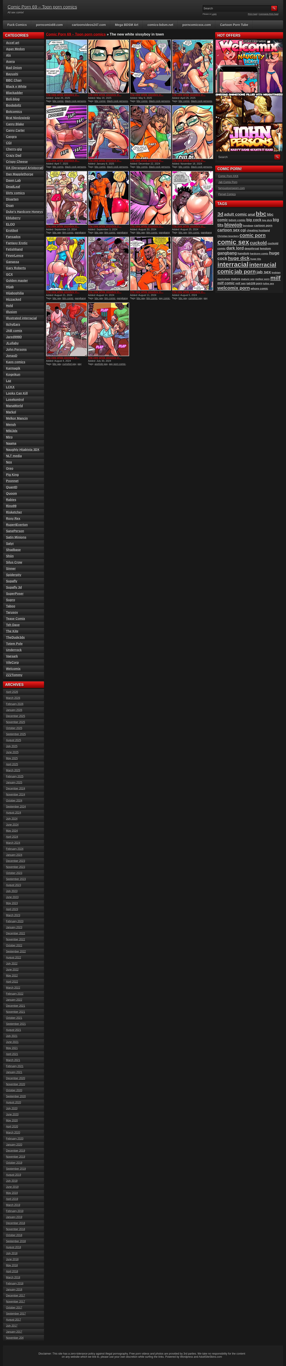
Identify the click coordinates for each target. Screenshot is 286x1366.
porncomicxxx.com (196, 25)
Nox (9, 462)
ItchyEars (13, 324)
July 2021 (11, 1036)
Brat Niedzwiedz (18, 118)
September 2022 (16, 951)
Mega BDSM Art (127, 25)
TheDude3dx (15, 637)
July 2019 (11, 1180)
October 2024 (14, 800)
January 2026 (14, 710)
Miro (9, 437)
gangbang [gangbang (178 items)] (227, 253)
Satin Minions (16, 537)
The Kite (12, 631)
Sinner (11, 568)
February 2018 (14, 1283)
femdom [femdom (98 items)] (265, 248)
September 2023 (16, 879)
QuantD (11, 487)
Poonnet (12, 481)
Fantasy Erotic (16, 243)
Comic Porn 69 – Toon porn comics (42, 6)
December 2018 (15, 1223)
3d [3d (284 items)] (220, 214)
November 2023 (15, 867)
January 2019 (14, 1217)
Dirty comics (15, 193)
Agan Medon (15, 49)
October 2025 (14, 728)
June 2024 (12, 824)
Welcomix (13, 668)
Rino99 (11, 506)
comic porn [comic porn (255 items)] (252, 235)
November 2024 (15, 794)
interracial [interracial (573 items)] (232, 264)
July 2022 (11, 963)
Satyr (10, 543)
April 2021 (12, 1054)
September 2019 (16, 1168)
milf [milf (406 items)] (275, 278)
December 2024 (15, 788)
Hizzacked (13, 299)
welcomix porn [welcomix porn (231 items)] (233, 287)
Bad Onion (14, 68)
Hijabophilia (15, 293)
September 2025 (16, 734)
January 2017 (14, 1331)
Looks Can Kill (17, 393)
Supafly (11, 581)
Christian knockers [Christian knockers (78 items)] (228, 236)
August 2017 (13, 1319)
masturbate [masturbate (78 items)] (223, 279)
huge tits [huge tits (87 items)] (255, 259)
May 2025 (12, 758)
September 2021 (16, 1024)
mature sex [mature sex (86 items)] (247, 279)
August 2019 (13, 1174)
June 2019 (12, 1186)
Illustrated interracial (21, 318)
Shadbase (13, 550)
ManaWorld (14, 406)
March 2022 (13, 987)
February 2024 (14, 848)
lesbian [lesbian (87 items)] (276, 272)
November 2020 (15, 1084)
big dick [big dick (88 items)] (267, 220)
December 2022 (15, 933)
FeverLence (14, 255)
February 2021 (14, 1066)
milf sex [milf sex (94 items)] (240, 283)
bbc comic (58, 101)
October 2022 (14, 945)
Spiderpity (13, 575)
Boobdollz (13, 105)
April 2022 (12, 981)
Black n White (16, 86)
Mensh (11, 424)
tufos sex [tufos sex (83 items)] (268, 283)
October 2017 (14, 1307)
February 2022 (14, 993)
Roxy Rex (13, 518)
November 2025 (15, 722)
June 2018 (12, 1259)
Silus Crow (14, 562)
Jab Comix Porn (227, 182)
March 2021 (13, 1060)
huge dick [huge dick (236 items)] (239, 258)
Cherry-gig (14, 149)
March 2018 (13, 1277)
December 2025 (15, 716)
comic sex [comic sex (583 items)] (233, 242)
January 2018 (14, 1289)
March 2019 (13, 1205)
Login (214, 14)
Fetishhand (14, 249)
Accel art (12, 42)
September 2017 (16, 1313)
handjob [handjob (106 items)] (243, 253)
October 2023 (14, 873)
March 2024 (13, 842)
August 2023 (13, 885)
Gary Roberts (16, 268)
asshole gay (101, 364)
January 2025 (14, 782)
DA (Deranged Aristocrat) (24, 168)
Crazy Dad (13, 155)
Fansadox (13, 237)
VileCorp (12, 662)
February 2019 (14, 1211)
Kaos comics (15, 362)
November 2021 (15, 1011)
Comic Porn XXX (228, 176)
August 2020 (13, 1102)
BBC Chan (13, 80)
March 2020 (13, 1132)
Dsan (10, 205)
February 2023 (14, 921)
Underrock (14, 650)
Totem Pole (14, 643)
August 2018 (13, 1247)
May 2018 (12, 1265)
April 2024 (12, 836)
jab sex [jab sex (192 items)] (264, 272)
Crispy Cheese (17, 161)
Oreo (9, 468)
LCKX (10, 387)
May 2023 (12, 903)
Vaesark (12, 656)
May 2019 (12, 1193)
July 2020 (11, 1108)
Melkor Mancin (17, 418)
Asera (10, 61)
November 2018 (15, 1229)
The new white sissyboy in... (62, 94)
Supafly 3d (14, 587)
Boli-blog (13, 99)
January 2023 (14, 927)
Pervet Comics (227, 194)
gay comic (164, 298)
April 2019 (12, 1199)
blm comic (68, 232)
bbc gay (57, 232)
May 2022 (12, 975)
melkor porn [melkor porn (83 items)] (262, 279)
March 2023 (13, 915)
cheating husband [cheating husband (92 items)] (258, 230)
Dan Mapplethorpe (19, 174)
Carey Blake (15, 124)
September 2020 (16, 1096)
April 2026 (12, 692)
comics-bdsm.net (160, 25)
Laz (8, 381)
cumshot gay (195, 298)
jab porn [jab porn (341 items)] (245, 272)
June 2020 (12, 1114)
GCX (9, 274)
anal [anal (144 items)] (251, 214)
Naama (11, 443)
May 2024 (12, 830)
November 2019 (15, 1156)
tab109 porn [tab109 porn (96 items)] (254, 283)
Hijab (10, 287)
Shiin (10, 556)
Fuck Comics (17, 25)
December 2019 (15, 1150)
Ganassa (12, 262)
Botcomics (14, 111)
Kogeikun (13, 374)
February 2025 (14, 776)
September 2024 (16, 806)
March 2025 (13, 770)
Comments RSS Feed (268, 14)
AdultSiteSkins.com (210, 1356)
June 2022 (12, 969)
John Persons (16, 349)
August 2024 (13, 812)
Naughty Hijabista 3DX (22, 449)
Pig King (12, 474)
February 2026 (14, 704)
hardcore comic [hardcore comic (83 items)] (259, 253)
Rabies (11, 499)
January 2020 (14, 1144)
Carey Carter (15, 130)
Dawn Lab (13, 180)
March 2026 (13, 698)
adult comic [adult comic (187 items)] (235, 214)
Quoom (11, 493)
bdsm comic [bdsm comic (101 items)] (237, 220)
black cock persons (75, 101)
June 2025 (12, 752)
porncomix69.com (49, 25)
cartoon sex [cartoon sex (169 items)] (228, 230)
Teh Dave (13, 625)
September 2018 (16, 1241)
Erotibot (12, 230)
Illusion (11, 312)
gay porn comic (117, 364)
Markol (11, 412)
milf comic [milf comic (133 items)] (226, 283)
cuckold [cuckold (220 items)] (258, 242)
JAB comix (14, 330)
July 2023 (11, 891)
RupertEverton (17, 525)
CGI (9, 143)
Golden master (17, 280)
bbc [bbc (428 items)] (261, 213)
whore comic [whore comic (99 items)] (259, 288)
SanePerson (15, 531)
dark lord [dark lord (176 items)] (235, 248)
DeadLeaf (13, 186)
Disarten (12, 199)
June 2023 (12, 897)
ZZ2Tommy (14, 675)
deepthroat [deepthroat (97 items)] (251, 248)
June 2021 (12, 1042)
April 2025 (12, 764)
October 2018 (14, 1235)
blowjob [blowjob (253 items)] (233, 225)
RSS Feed (252, 14)
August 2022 (13, 957)
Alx (8, 55)
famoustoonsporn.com (231, 188)
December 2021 (15, 1005)
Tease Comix (15, 618)
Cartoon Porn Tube (234, 25)
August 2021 (13, 1030)
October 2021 (14, 1017)
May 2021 (12, 1048)
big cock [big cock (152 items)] (254, 220)
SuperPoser (15, 593)
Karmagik (13, 368)
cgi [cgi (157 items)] (243, 230)
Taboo (10, 606)
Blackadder (14, 93)
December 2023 (15, 861)
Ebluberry (13, 218)
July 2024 (11, 818)
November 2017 (15, 1301)
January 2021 (14, 1072)
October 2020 (14, 1090)
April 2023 (12, 909)
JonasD (11, 355)
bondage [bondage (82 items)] (248, 225)
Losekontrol (15, 399)
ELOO (10, 224)
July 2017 (11, 1325)
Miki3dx (11, 431)
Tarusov (12, 612)
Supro (10, 600)
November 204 (15, 1337)
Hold (9, 305)
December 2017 (15, 1295)
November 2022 (15, 939)
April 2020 (12, 1126)
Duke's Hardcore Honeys (24, 212)
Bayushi (12, 74)
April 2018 (12, 1271)
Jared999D (14, 337)
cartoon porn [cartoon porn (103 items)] (263, 225)
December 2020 (15, 1078)
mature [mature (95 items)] (235, 279)
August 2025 (13, 740)
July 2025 (11, 746)
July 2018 (11, 1253)
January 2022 (14, 999)
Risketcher (14, 512)
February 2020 (14, 1138)
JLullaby (12, 343)
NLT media (14, 456)
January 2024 (14, 854)
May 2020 (12, 1120)
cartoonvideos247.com (89, 25)
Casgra (11, 136)
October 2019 (14, 1162)
